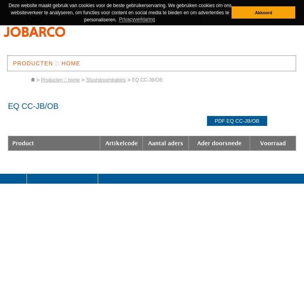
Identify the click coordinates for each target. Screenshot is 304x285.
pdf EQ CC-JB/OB (237, 121)
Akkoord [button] (263, 12)
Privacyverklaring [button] (137, 20)
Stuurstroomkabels (106, 80)
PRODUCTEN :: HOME (46, 63)
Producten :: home (60, 80)
